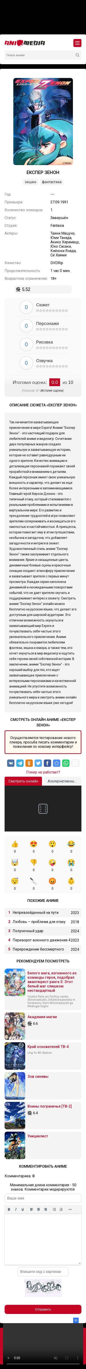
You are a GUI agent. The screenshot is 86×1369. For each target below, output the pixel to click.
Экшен (30, 182)
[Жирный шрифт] (9, 1209)
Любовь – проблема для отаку (39, 922)
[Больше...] (70, 1209)
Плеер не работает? (43, 772)
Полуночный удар (28, 931)
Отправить (43, 1309)
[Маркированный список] (54, 1209)
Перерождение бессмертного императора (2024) (38, 950)
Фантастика (51, 182)
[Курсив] (15, 1209)
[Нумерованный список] (61, 1209)
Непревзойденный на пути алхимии (35, 913)
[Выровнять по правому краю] (45, 1209)
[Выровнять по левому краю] (31, 1209)
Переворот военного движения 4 (41, 940)
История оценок (52, 390)
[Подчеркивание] (22, 1209)
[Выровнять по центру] (38, 1209)
